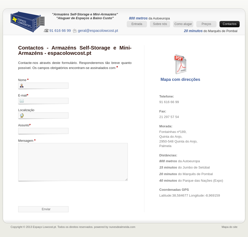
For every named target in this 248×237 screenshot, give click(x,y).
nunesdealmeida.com (122, 226)
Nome (23, 80)
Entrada (137, 24)
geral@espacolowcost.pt (98, 31)
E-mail (23, 95)
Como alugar (183, 24)
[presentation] (56, 193)
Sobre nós (160, 24)
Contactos (230, 24)
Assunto (24, 125)
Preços (206, 24)
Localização (26, 110)
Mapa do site (229, 226)
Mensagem (27, 140)
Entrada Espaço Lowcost (32, 23)
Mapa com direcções (180, 79)
